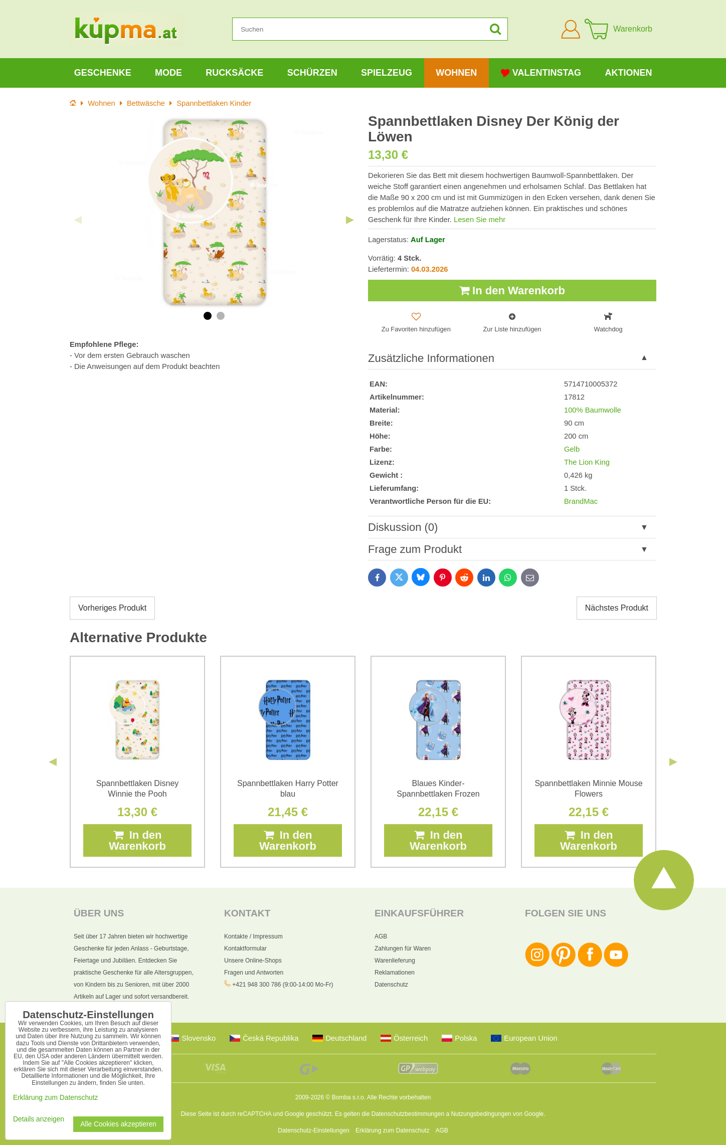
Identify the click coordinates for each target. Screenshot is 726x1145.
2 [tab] (221, 316)
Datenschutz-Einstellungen (313, 1130)
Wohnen (456, 73)
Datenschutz (391, 984)
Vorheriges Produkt (112, 608)
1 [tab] (208, 316)
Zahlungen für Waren (403, 948)
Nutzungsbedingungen (481, 1113)
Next (350, 220)
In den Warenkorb (512, 290)
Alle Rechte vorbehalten (399, 1097)
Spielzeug (386, 73)
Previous (78, 220)
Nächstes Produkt (616, 608)
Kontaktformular (245, 948)
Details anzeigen (38, 1119)
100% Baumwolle (592, 410)
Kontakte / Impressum (253, 936)
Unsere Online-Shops (253, 960)
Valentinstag (541, 73)
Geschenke (102, 73)
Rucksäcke (234, 73)
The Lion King (587, 462)
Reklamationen (395, 972)
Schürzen (312, 73)
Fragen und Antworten (253, 972)
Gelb (572, 449)
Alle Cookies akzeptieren (118, 1124)
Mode (168, 73)
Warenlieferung (395, 960)
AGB (381, 936)
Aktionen (628, 73)
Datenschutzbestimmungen (408, 1113)
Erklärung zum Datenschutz (392, 1130)
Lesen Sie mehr (479, 220)
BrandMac (581, 501)
